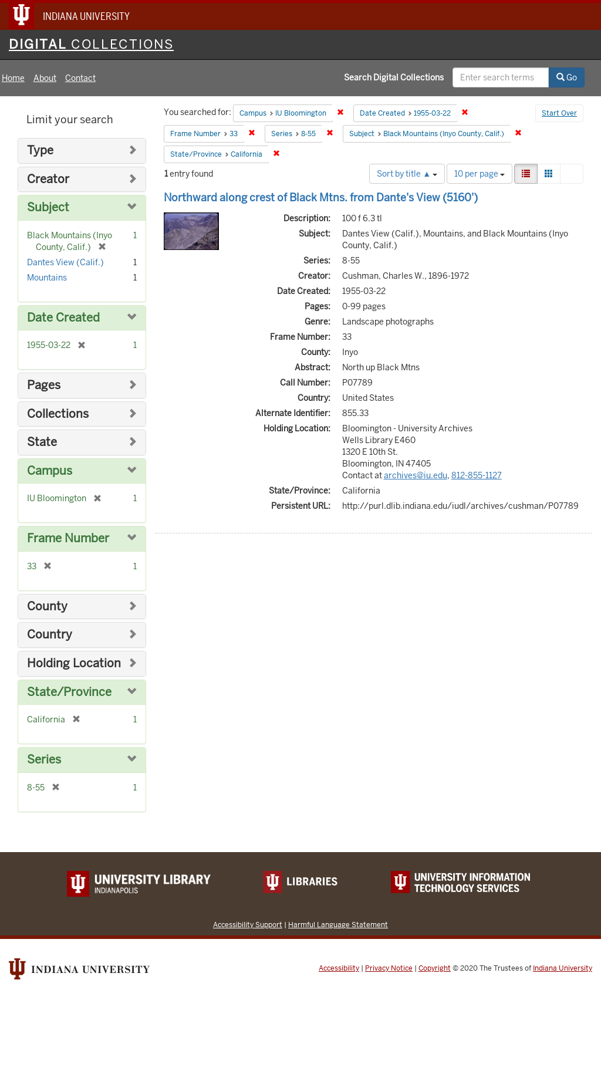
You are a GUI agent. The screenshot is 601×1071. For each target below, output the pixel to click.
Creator (48, 179)
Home (13, 78)
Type (40, 150)
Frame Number (68, 538)
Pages (43, 385)
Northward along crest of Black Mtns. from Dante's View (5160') (321, 197)
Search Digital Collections (394, 77)
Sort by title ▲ (407, 173)
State (42, 442)
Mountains (47, 277)
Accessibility (339, 968)
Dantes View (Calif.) (65, 262)
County (47, 606)
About (44, 78)
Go (566, 77)
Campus (49, 471)
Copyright (434, 968)
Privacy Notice (389, 968)
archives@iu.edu (415, 475)
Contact (80, 78)
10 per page (479, 173)
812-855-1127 (476, 475)
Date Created (63, 317)
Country (49, 634)
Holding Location (74, 663)
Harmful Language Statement (338, 924)
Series (44, 759)
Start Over (559, 113)
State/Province (69, 692)
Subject (48, 207)
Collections (58, 414)
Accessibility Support (247, 924)
